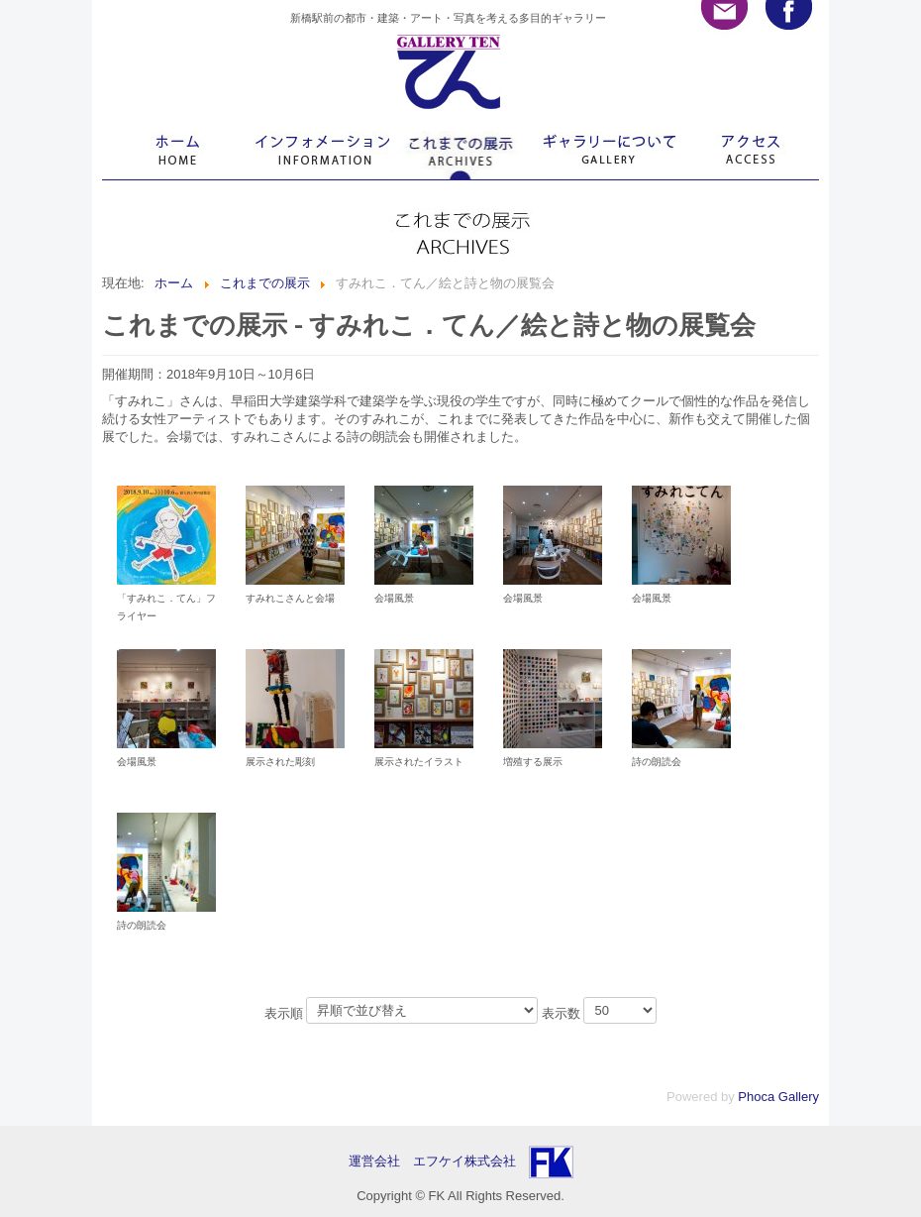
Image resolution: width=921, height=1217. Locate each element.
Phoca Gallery (778, 1096)
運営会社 (381, 1161)
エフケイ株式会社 (464, 1161)
